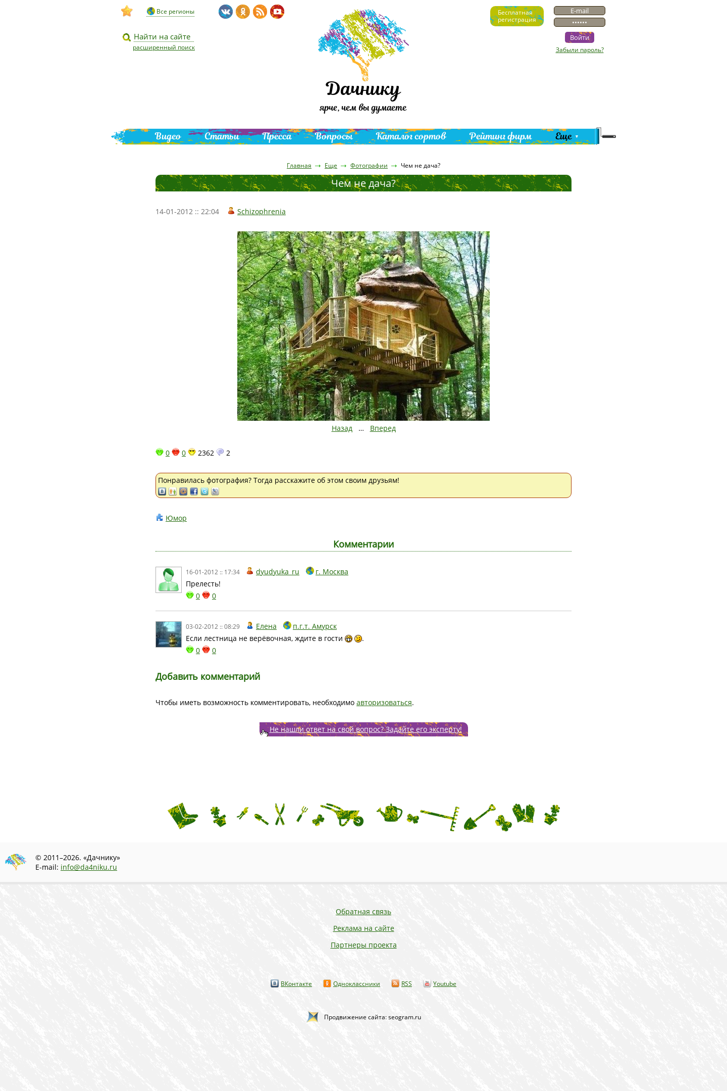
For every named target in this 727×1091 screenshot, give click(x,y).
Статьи (221, 136)
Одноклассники (356, 983)
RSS (406, 983)
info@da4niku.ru (89, 867)
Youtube (444, 983)
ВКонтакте (296, 983)
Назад (342, 428)
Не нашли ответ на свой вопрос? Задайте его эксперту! (366, 729)
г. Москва (332, 571)
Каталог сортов (411, 136)
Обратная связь (363, 911)
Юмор (176, 518)
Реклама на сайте (363, 928)
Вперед (383, 428)
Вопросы (334, 136)
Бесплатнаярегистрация (517, 16)
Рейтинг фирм (501, 136)
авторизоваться (384, 702)
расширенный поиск (164, 47)
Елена (266, 626)
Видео (168, 136)
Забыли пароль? (580, 49)
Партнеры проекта (364, 945)
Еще (563, 136)
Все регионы (175, 11)
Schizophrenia (261, 211)
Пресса (277, 136)
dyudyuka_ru (277, 571)
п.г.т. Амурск (315, 626)
